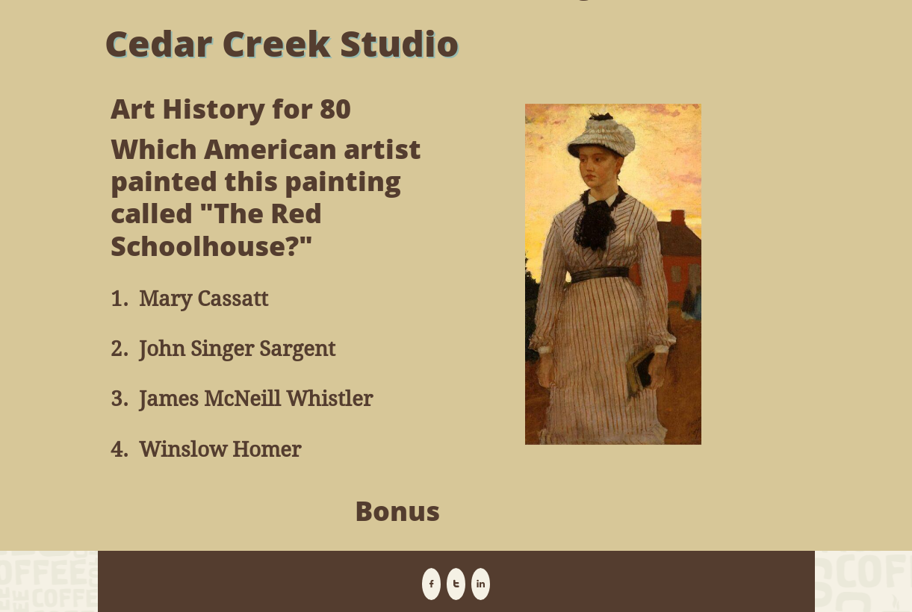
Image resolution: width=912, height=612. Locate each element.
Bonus (397, 511)
